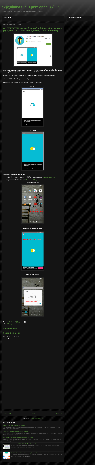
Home (33, 413)
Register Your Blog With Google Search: (14, 425)
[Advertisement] (33, 395)
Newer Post (7, 413)
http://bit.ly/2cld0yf (31, 180)
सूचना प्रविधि (14, 324)
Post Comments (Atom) (36, 418)
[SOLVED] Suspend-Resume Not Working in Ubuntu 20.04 (19, 437)
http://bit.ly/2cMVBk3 (49, 177)
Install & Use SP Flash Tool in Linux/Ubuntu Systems (25, 444)
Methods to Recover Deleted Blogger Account (15, 431)
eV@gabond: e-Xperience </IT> (31, 7)
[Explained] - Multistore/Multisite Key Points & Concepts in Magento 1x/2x (31, 453)
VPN (8, 324)
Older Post (59, 413)
